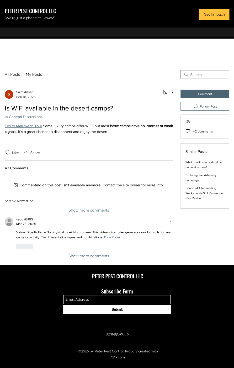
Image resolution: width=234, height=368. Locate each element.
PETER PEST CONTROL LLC (30, 11)
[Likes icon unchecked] (8, 152)
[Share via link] (31, 152)
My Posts (34, 74)
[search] (205, 74)
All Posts (12, 74)
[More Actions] (170, 92)
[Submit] (117, 309)
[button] (214, 14)
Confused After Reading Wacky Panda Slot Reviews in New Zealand (204, 193)
